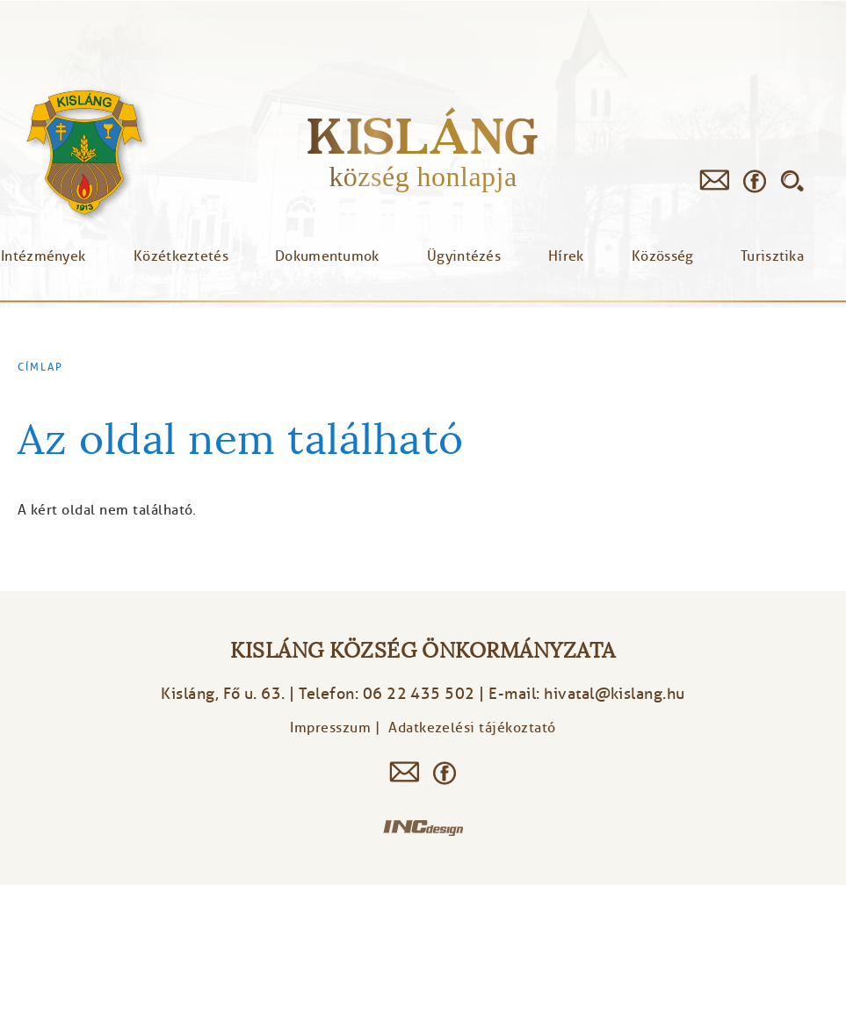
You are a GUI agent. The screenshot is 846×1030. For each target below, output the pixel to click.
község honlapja (423, 176)
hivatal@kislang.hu (614, 693)
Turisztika (772, 256)
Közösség (662, 256)
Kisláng (423, 135)
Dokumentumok (327, 256)
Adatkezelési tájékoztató (472, 728)
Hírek (566, 256)
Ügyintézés (464, 256)
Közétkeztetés (181, 256)
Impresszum (330, 728)
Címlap (40, 367)
